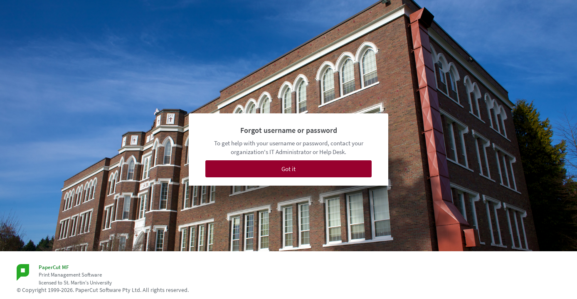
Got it (288, 169)
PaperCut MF (54, 267)
